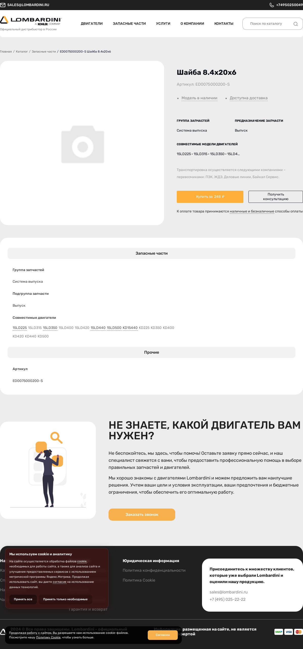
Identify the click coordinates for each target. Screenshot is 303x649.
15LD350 (50, 328)
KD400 (168, 328)
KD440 (30, 336)
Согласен (163, 635)
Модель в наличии (199, 98)
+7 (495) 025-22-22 (227, 599)
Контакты (223, 23)
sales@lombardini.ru (24, 5)
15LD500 (114, 328)
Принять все (23, 599)
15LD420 (82, 328)
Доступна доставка (249, 98)
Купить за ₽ (210, 197)
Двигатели (92, 23)
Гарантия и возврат (88, 609)
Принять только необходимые (65, 599)
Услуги (163, 23)
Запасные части (129, 23)
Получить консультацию (275, 196)
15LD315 (35, 328)
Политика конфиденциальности (154, 570)
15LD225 (20, 328)
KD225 (144, 328)
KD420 (18, 336)
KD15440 (130, 328)
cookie (82, 561)
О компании (192, 23)
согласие (59, 582)
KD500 (43, 336)
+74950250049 (286, 5)
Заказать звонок (141, 514)
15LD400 (66, 328)
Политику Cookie (48, 637)
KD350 (156, 328)
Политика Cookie (139, 580)
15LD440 (98, 328)
